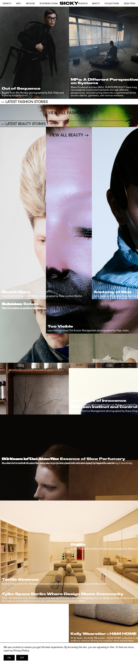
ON (9, 657)
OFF (22, 657)
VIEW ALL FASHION (66, 560)
